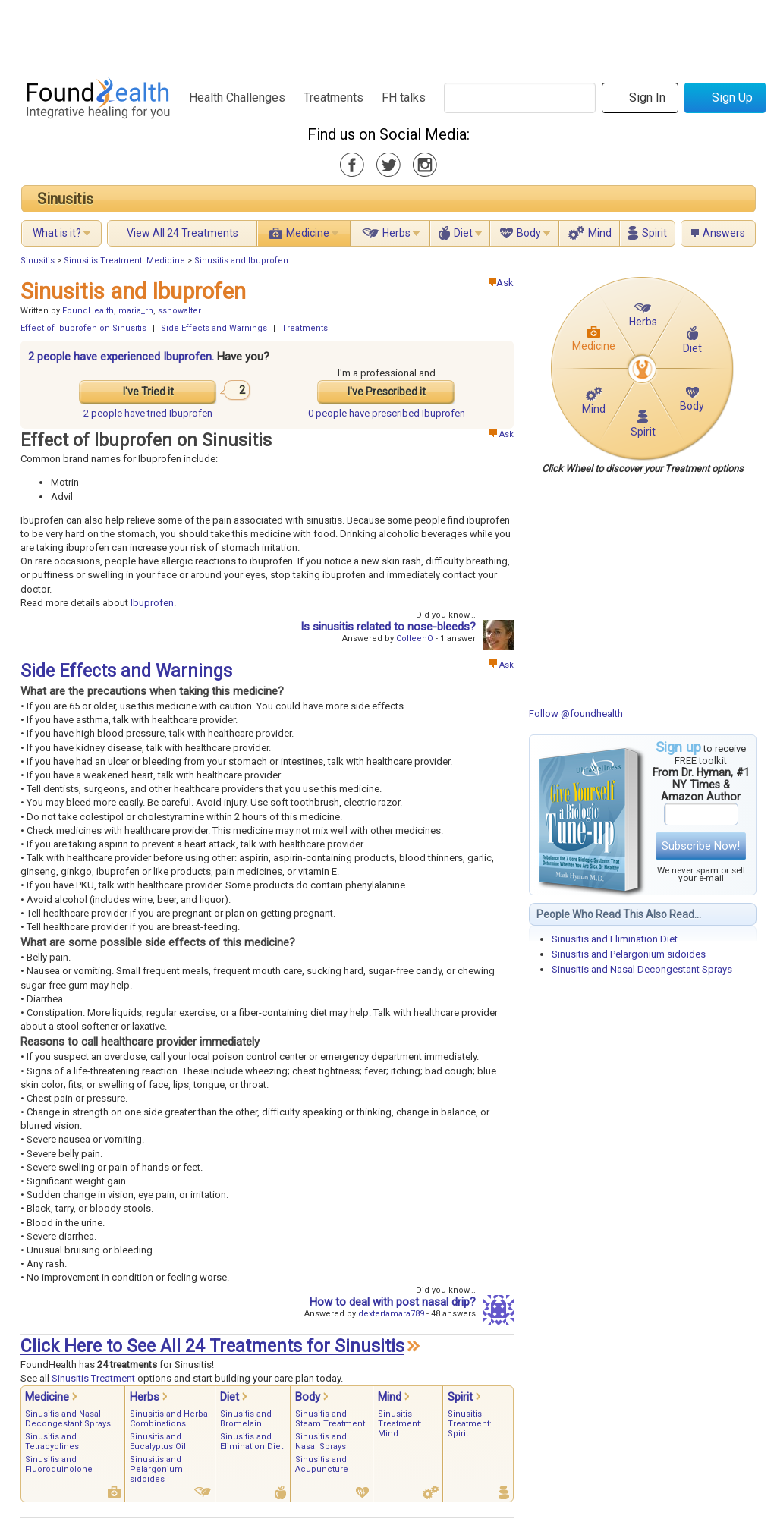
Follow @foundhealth (576, 713)
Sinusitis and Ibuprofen (241, 261)
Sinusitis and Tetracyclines (52, 1441)
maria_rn (135, 311)
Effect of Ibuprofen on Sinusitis (83, 328)
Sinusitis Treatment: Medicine (124, 261)
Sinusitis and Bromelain (246, 1419)
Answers (724, 233)
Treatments (333, 97)
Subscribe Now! (701, 846)
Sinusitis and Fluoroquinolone (59, 1464)
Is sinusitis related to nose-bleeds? (388, 627)
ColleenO (414, 638)
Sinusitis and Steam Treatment (330, 1419)
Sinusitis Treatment (93, 1378)
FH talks (404, 97)
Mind (600, 233)
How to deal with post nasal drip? (393, 1302)
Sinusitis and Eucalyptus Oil (158, 1441)
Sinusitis (65, 199)
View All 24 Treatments (182, 233)
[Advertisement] (388, 34)
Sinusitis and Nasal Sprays (321, 1441)
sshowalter (179, 311)
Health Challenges (237, 97)
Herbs (396, 233)
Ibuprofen (152, 602)
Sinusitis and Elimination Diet (615, 939)
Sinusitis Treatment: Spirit (470, 1424)
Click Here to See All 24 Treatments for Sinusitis (212, 1346)
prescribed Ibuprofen (386, 413)
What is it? (57, 233)
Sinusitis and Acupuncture (321, 1464)
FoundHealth (88, 311)
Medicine (307, 233)
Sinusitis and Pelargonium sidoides (629, 954)
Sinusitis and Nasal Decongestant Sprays (642, 969)
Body (529, 233)
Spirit (654, 233)
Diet (463, 233)
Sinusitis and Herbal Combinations (170, 1419)
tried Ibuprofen (147, 413)
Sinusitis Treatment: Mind (400, 1424)
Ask (501, 282)
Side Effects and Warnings (214, 328)
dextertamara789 (391, 1314)
